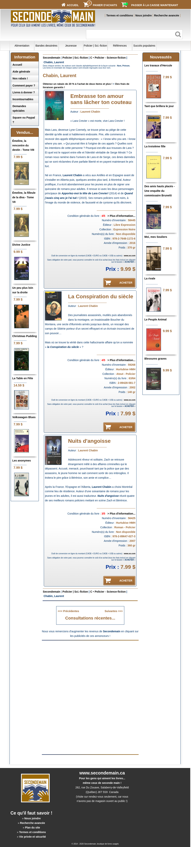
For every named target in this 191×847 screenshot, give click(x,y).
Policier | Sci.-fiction (95, 45)
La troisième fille (154, 146)
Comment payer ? (23, 85)
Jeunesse (71, 45)
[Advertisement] (90, 669)
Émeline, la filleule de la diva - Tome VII (23, 197)
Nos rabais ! (20, 78)
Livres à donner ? (23, 92)
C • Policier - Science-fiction (108, 57)
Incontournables (22, 99)
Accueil (17, 64)
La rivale (149, 278)
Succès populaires (144, 45)
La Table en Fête (22, 378)
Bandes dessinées (46, 45)
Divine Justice (21, 244)
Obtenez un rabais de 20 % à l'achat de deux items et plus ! (77, 83)
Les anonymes (21, 460)
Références (120, 45)
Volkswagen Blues (24, 417)
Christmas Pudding (24, 336)
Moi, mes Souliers (155, 236)
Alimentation (22, 45)
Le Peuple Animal (155, 319)
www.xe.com (129, 256)
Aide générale (21, 71)
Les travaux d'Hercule (158, 65)
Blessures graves (155, 358)
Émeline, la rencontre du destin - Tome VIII (23, 145)
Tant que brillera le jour (159, 106)
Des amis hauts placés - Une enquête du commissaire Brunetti (159, 191)
